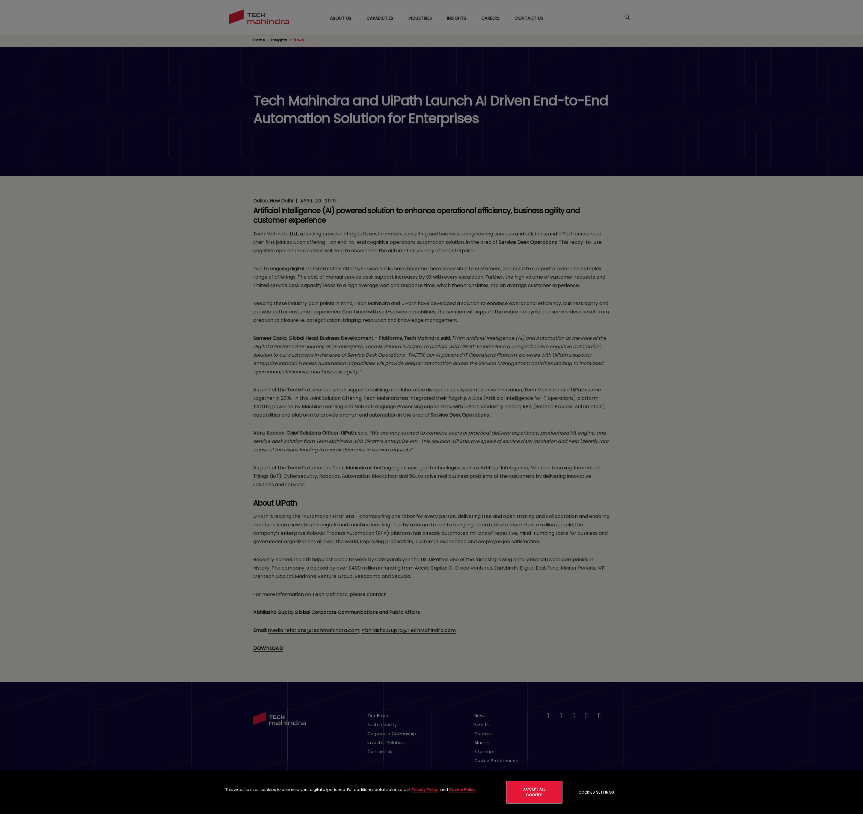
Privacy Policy (424, 789)
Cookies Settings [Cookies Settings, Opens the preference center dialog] (596, 792)
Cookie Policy (462, 789)
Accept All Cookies (534, 792)
